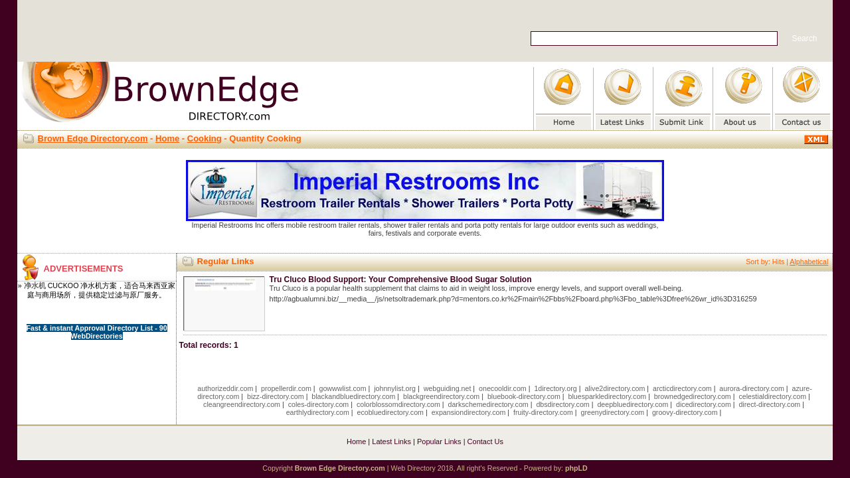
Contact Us (485, 441)
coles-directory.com (318, 404)
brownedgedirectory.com (692, 396)
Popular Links (439, 441)
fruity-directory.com (543, 412)
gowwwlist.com (343, 388)
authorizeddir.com (225, 388)
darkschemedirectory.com (488, 404)
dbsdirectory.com (562, 404)
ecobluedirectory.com (390, 412)
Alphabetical (809, 262)
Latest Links (391, 441)
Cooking (204, 138)
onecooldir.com (503, 388)
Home (167, 138)
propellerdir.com (286, 388)
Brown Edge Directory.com (93, 138)
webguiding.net (447, 388)
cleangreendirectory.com (241, 404)
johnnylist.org (395, 388)
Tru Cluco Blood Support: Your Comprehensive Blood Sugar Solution (401, 279)
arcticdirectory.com (682, 388)
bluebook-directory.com (523, 396)
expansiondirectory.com (469, 412)
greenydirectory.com (613, 412)
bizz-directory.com (275, 396)
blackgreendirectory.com (441, 396)
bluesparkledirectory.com (607, 396)
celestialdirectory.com (772, 396)
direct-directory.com (769, 404)
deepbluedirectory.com (632, 404)
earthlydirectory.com (317, 412)
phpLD (576, 468)
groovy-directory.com (685, 412)
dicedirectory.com (703, 404)
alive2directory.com (614, 388)
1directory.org (555, 388)
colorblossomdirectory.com (398, 404)
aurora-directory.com (751, 388)
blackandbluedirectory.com (353, 396)
